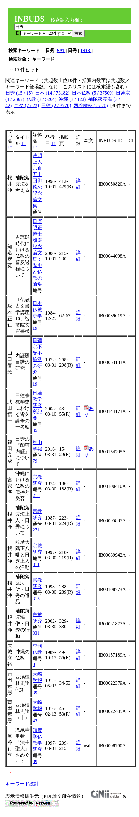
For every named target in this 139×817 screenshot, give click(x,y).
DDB (86, 50)
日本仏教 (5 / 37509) (92, 92)
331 (36, 633)
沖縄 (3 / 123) (72, 99)
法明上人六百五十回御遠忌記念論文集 (37, 180)
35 (35, 430)
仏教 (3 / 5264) (41, 99)
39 (35, 692)
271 (36, 529)
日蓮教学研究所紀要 (37, 405)
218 (36, 495)
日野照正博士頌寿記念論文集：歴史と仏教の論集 (37, 253)
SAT (61, 50)
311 (36, 564)
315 (36, 598)
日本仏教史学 (37, 309)
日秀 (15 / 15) (19, 92)
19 (35, 328)
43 (35, 720)
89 (35, 761)
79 (35, 461)
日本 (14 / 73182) (52, 92)
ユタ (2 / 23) (26, 105)
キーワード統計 (22, 783)
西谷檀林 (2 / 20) (91, 105)
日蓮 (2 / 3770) (56, 105)
